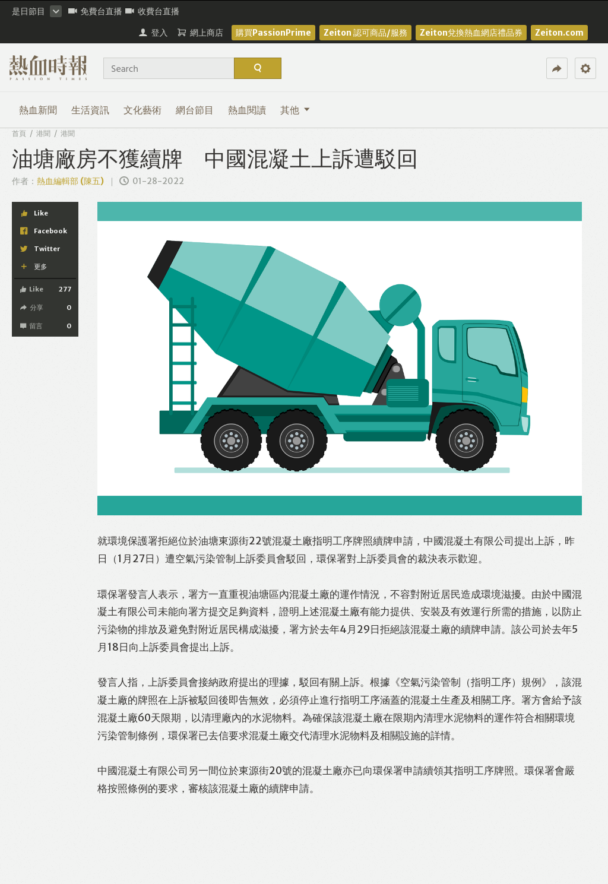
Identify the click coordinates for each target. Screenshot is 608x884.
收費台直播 (152, 11)
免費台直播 (95, 11)
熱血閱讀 (247, 110)
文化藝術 (143, 110)
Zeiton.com (559, 32)
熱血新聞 (38, 110)
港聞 (43, 133)
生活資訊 (90, 110)
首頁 (19, 133)
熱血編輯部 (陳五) (70, 181)
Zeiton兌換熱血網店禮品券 (471, 32)
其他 (295, 110)
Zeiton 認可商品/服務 (365, 32)
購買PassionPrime (273, 32)
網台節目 (195, 110)
